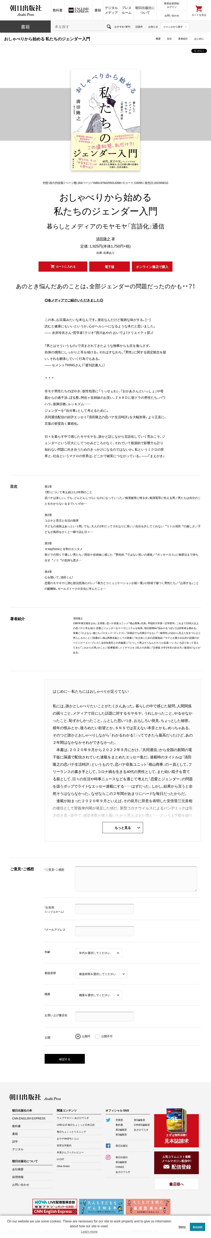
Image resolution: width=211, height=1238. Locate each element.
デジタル (18, 1149)
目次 (169, 38)
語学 (15, 1141)
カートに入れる (66, 266)
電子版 (109, 266)
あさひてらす (141, 1129)
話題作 (139, 26)
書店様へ (176, 1184)
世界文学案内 (64, 1145)
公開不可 (107, 1036)
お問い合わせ (172, 15)
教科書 (57, 10)
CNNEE (120, 1167)
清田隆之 (103, 238)
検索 (109, 26)
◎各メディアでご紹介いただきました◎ (74, 300)
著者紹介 (183, 38)
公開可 (86, 1036)
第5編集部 (139, 1120)
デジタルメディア (111, 10)
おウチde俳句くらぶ (68, 1138)
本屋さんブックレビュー (70, 1152)
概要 (158, 38)
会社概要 (18, 1169)
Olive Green (63, 1166)
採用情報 (18, 1177)
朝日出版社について (145, 10)
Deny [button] (182, 1226)
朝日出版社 (25, 10)
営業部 (119, 1120)
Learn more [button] (89, 1231)
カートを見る (199, 14)
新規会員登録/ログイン (171, 5)
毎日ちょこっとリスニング (71, 1131)
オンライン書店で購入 (152, 266)
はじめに (199, 38)
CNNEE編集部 (142, 1125)
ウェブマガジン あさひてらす (73, 1118)
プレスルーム (126, 10)
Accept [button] (197, 1226)
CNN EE (79, 10)
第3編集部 (121, 1134)
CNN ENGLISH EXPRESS (28, 1118)
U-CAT (60, 1159)
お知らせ (153, 26)
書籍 (98, 10)
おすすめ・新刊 (122, 26)
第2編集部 (121, 1129)
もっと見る (123, 827)
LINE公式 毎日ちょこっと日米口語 (76, 1125)
